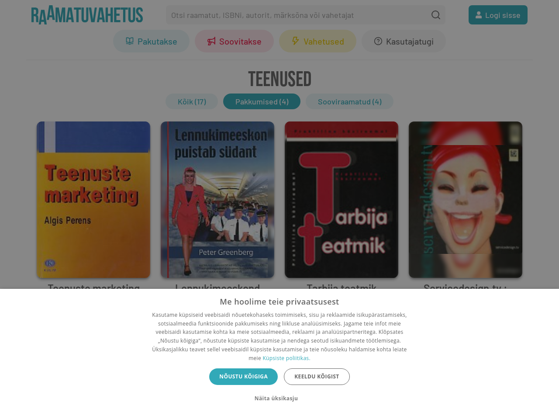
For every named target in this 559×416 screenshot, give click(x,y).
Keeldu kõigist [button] (316, 376)
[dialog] (279, 352)
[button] (279, 399)
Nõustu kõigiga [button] (243, 376)
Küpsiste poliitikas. (286, 358)
